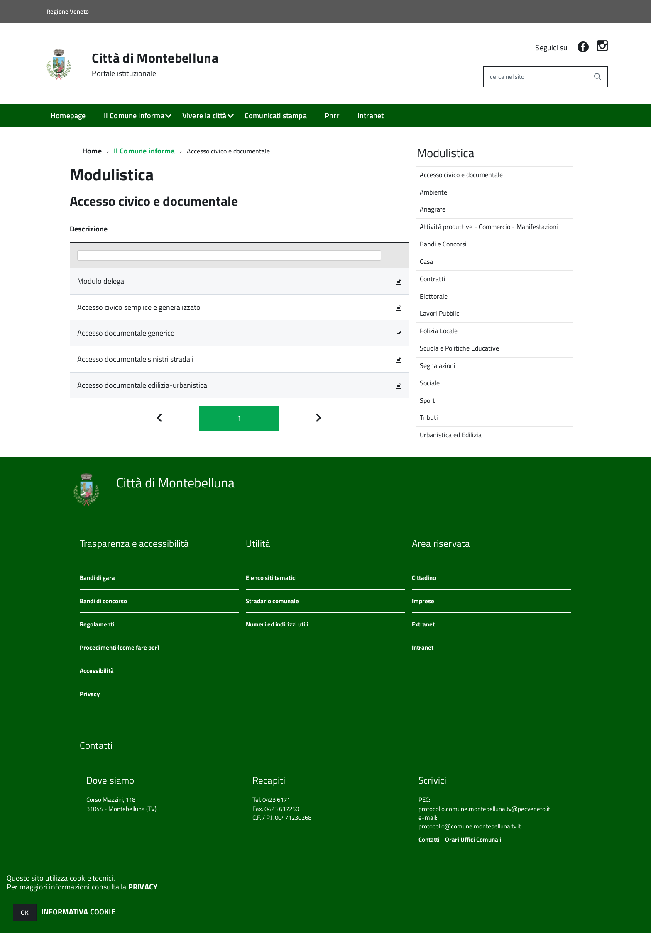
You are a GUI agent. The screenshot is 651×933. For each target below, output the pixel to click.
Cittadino (424, 577)
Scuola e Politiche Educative (459, 348)
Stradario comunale (272, 601)
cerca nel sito (507, 76)
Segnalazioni (437, 365)
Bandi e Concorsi (443, 244)
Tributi (429, 417)
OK (25, 912)
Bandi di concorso (103, 601)
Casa (426, 261)
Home (92, 150)
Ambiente (433, 192)
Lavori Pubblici (440, 313)
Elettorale (434, 296)
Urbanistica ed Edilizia (451, 435)
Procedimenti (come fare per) (119, 647)
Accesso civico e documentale (461, 175)
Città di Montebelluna (155, 64)
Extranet (423, 624)
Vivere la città (204, 115)
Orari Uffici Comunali (473, 839)
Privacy (90, 694)
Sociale (430, 383)
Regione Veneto (67, 11)
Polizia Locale (439, 331)
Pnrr (332, 115)
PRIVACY (142, 886)
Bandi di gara (97, 577)
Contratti (432, 279)
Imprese (423, 601)
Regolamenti (97, 624)
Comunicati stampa (276, 115)
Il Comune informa (134, 115)
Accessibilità (97, 670)
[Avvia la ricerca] (597, 77)
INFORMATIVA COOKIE (78, 911)
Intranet (370, 115)
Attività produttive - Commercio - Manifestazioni (489, 226)
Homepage (68, 115)
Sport (427, 400)
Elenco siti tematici (271, 577)
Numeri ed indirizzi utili (277, 624)
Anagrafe (432, 209)
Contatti (429, 839)
